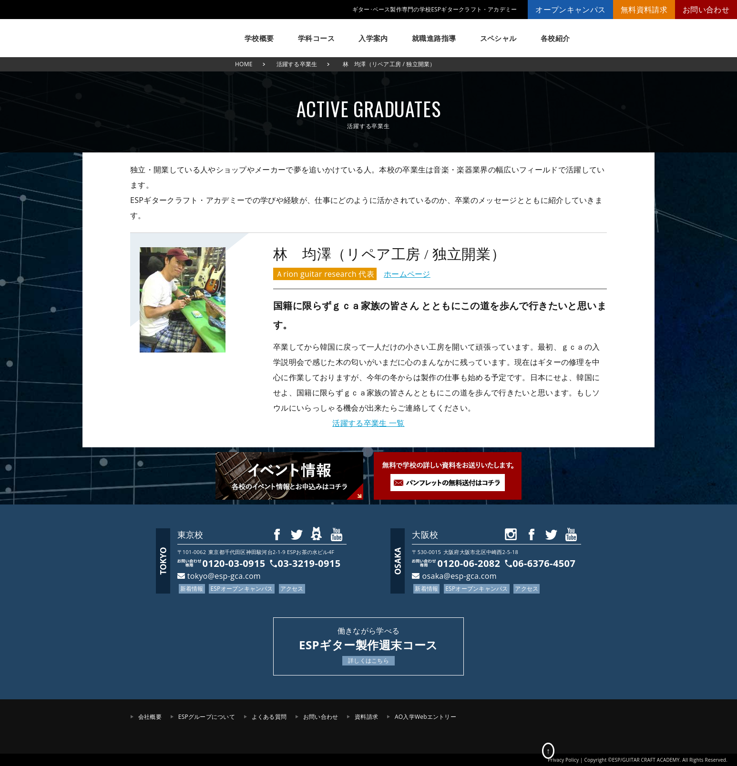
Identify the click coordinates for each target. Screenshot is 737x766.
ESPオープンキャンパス (241, 589)
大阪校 (425, 534)
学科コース (316, 38)
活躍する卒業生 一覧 (368, 423)
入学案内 (373, 38)
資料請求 (366, 717)
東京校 (190, 534)
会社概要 (150, 717)
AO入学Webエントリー (425, 717)
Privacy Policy (563, 759)
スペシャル (498, 38)
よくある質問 (269, 717)
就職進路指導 (434, 38)
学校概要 (259, 38)
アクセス (292, 589)
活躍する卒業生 (296, 64)
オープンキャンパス (570, 9)
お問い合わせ (706, 9)
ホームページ (407, 274)
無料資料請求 (644, 9)
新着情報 (192, 589)
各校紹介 (555, 38)
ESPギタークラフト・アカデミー (177, 33)
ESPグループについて (206, 717)
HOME (244, 64)
